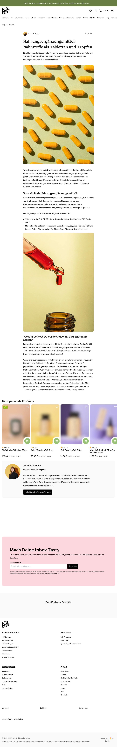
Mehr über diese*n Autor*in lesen (38, 492)
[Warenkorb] (103, 10)
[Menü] (112, 9)
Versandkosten (40, 741)
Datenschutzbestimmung (52, 573)
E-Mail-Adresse (15, 562)
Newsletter (43, 3)
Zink (75, 226)
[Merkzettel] (90, 10)
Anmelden (73, 566)
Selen (34, 229)
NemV (72, 201)
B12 (83, 219)
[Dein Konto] (95, 10)
